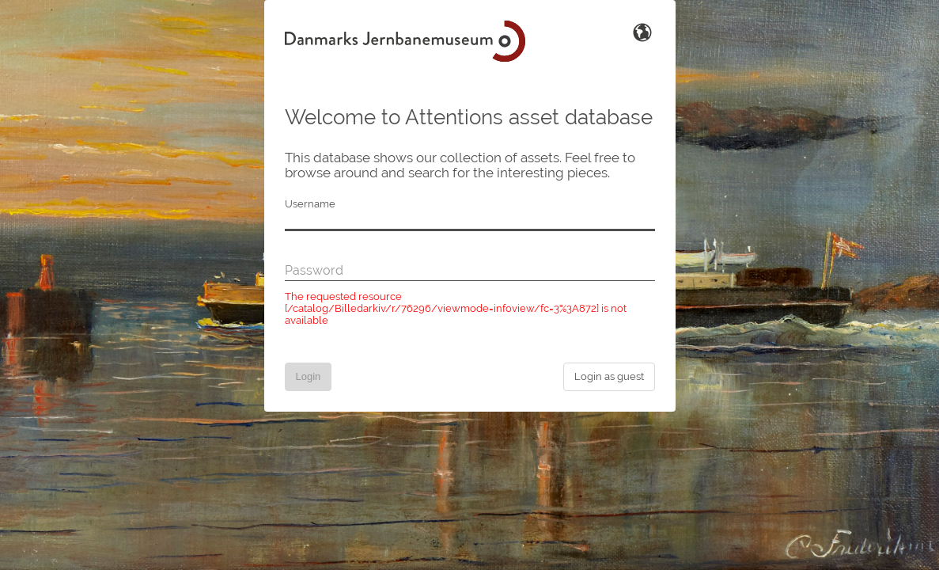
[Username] (470, 221)
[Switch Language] (642, 31)
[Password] (470, 271)
